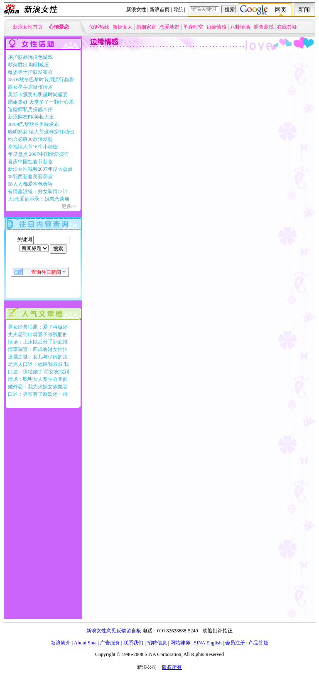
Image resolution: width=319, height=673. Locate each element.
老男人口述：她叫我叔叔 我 (38, 364)
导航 (178, 9)
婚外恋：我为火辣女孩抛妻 (38, 387)
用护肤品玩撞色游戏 (30, 57)
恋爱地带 (169, 27)
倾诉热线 (99, 27)
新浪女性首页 (28, 27)
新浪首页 (159, 9)
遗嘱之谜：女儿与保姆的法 (38, 357)
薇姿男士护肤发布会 (30, 72)
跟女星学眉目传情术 (30, 87)
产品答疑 (258, 643)
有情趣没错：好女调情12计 (38, 191)
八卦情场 (240, 27)
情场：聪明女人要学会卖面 (38, 379)
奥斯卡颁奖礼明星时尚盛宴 (38, 94)
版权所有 (172, 667)
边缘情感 (216, 27)
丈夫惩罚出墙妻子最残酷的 (38, 334)
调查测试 (264, 27)
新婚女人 (123, 27)
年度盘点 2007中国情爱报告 (38, 154)
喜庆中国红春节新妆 (30, 162)
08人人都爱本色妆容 (30, 184)
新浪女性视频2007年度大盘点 (40, 169)
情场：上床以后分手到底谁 (38, 342)
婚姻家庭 (146, 27)
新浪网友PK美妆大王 (31, 117)
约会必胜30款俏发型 (30, 139)
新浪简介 (61, 643)
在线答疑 (287, 27)
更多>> (69, 206)
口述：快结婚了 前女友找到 (38, 372)
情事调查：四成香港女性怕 (38, 349)
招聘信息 (157, 643)
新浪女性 (136, 9)
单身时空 (193, 27)
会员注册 (235, 643)
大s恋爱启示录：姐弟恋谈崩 (39, 199)
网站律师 (180, 643)
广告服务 (110, 643)
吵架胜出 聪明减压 (28, 65)
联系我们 (133, 643)
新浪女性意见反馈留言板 (113, 631)
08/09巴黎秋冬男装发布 (33, 124)
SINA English (207, 643)
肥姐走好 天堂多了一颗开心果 (41, 102)
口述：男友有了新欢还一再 (38, 394)
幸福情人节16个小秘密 (33, 147)
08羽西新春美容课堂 (30, 176)
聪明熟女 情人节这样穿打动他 (41, 132)
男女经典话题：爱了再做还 (38, 327)
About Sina (85, 643)
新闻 (304, 10)
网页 (281, 10)
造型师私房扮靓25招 (30, 109)
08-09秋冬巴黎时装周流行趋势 (41, 79)
